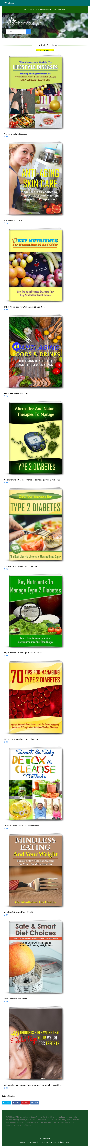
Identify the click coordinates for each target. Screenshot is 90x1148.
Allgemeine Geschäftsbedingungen (57, 1142)
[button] (45, 3)
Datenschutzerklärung (35, 1142)
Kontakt (22, 1142)
